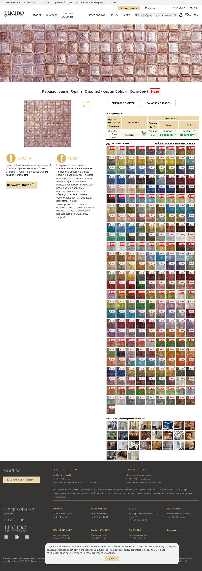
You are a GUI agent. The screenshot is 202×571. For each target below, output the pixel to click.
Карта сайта (172, 530)
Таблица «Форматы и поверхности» (175, 143)
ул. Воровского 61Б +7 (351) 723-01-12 (145, 533)
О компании (11, 2)
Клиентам (29, 2)
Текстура (52, 15)
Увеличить (86, 103)
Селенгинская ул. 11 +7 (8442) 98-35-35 (69, 512)
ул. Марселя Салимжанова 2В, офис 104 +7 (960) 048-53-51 (145, 514)
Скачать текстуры (123, 103)
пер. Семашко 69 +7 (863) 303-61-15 (69, 533)
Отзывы (113, 2)
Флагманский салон (65, 469)
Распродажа (97, 15)
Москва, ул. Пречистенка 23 (139, 475)
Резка (126, 15)
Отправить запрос (129, 8)
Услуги (44, 2)
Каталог (36, 15)
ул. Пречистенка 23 (62, 475)
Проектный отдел (63, 2)
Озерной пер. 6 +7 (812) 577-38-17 (107, 533)
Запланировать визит (21, 479)
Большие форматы (68, 15)
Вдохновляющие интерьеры (90, 2)
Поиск (114, 15)
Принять (112, 558)
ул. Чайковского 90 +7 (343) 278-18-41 (107, 512)
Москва (151, 7)
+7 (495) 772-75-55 (184, 7)
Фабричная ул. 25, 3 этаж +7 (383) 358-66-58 (183, 512)
